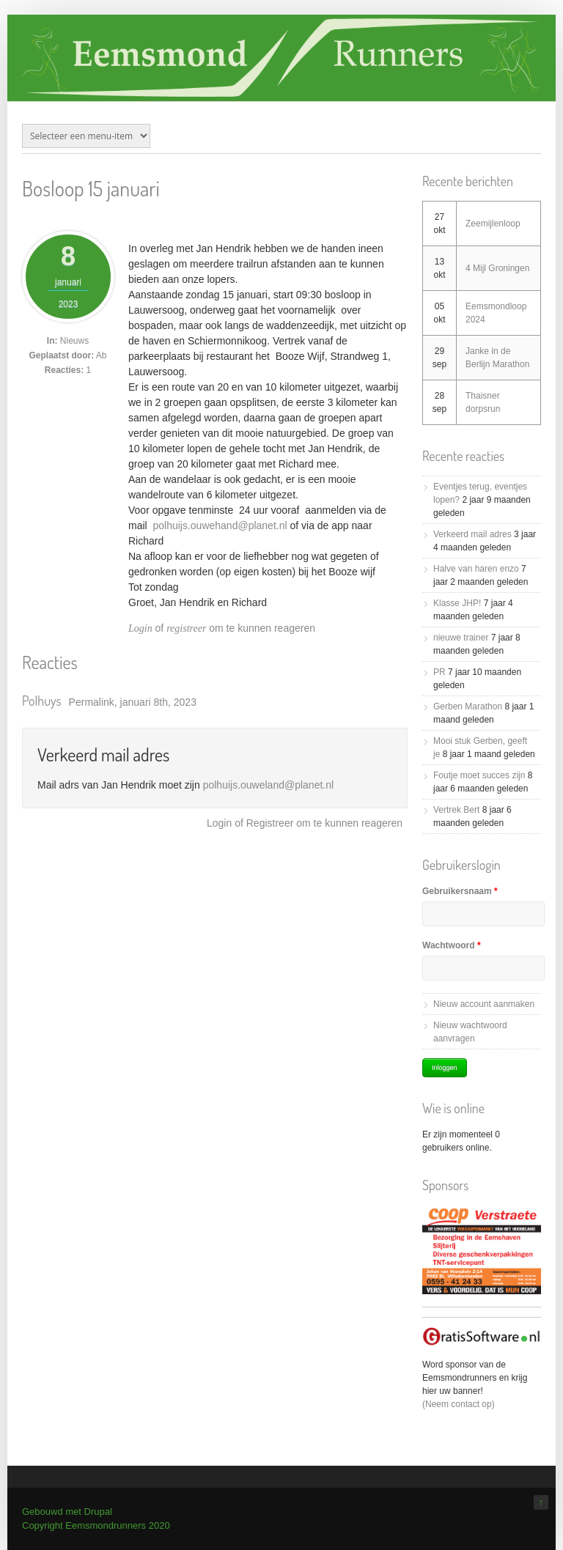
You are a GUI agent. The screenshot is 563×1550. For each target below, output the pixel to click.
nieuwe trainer (460, 637)
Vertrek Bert (456, 810)
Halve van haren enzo (476, 569)
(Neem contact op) (458, 1404)
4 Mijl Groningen (497, 268)
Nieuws (74, 341)
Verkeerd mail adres (103, 754)
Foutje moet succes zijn (479, 775)
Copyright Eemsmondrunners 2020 (96, 1525)
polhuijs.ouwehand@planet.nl (219, 525)
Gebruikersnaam (460, 891)
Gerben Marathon (467, 706)
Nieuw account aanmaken (483, 1004)
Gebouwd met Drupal (67, 1511)
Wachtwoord (451, 945)
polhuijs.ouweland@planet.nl (268, 785)
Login (140, 628)
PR (439, 672)
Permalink (91, 702)
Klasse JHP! (457, 603)
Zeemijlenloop (493, 223)
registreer (186, 628)
